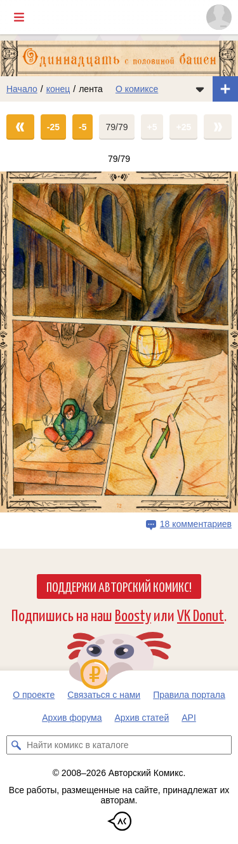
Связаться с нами (103, 695)
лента (91, 89)
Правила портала (189, 695)
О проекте (34, 695)
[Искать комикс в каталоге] (16, 745)
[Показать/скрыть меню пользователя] (219, 17)
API (189, 718)
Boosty (133, 614)
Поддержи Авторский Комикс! (119, 586)
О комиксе (137, 89)
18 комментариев (196, 524)
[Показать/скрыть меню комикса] (200, 89)
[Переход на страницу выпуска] (119, 341)
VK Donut (200, 614)
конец (58, 89)
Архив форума (72, 718)
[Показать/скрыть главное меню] (19, 17)
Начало (21, 89)
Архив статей (142, 718)
